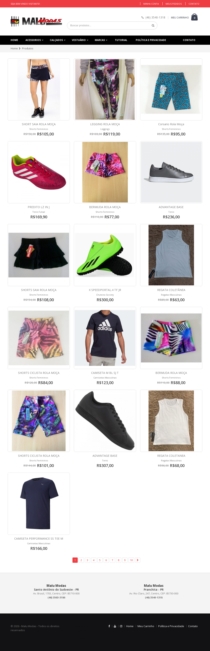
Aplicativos (82, 626)
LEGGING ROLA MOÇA (105, 124)
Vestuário (79, 40)
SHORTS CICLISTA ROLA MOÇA (38, 373)
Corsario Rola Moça (171, 124)
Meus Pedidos (174, 3)
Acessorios (33, 40)
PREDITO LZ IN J (39, 207)
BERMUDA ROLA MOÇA (105, 207)
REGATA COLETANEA (171, 456)
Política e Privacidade (151, 40)
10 (131, 560)
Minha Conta (151, 3)
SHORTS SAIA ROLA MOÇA (38, 290)
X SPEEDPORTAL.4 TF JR (105, 290)
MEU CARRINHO (180, 17)
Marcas (100, 40)
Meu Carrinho (146, 626)
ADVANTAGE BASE (171, 207)
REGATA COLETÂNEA (171, 290)
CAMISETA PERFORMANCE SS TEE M (38, 538)
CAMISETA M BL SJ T (105, 373)
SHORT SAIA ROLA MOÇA (39, 124)
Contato (194, 3)
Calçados (56, 40)
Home (14, 40)
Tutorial (121, 40)
